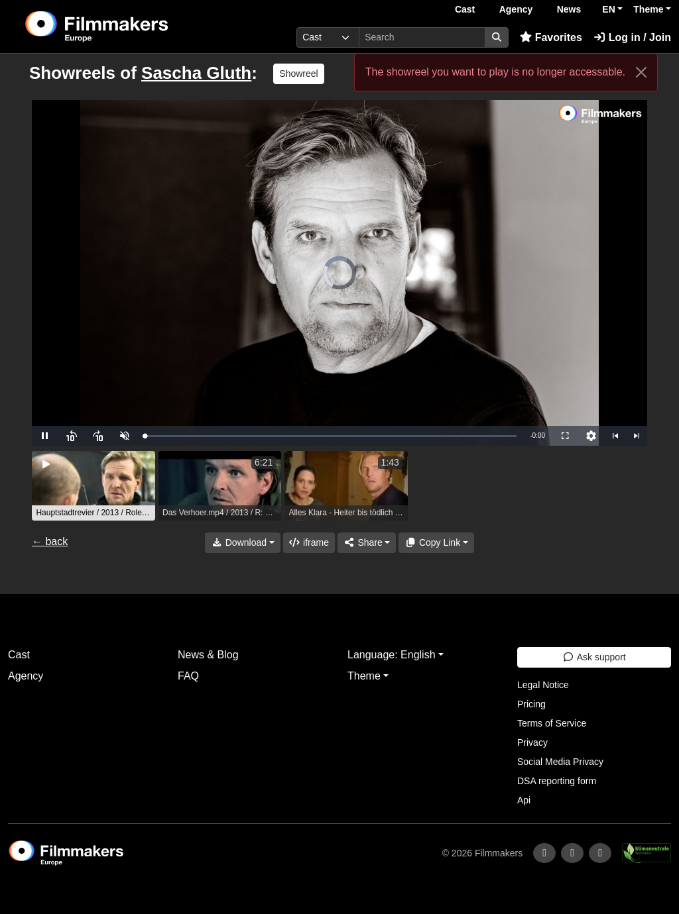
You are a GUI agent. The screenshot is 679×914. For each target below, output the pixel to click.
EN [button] (608, 9)
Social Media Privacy (560, 761)
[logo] (129, 26)
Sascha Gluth (196, 73)
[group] (93, 486)
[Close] (641, 72)
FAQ (188, 676)
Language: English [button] (391, 654)
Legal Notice (543, 685)
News (569, 9)
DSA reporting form (556, 781)
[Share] (367, 543)
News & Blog (208, 654)
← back (50, 541)
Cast (465, 9)
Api (523, 800)
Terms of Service (551, 723)
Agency (516, 9)
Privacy (532, 742)
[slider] (331, 436)
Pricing (531, 704)
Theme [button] (648, 9)
